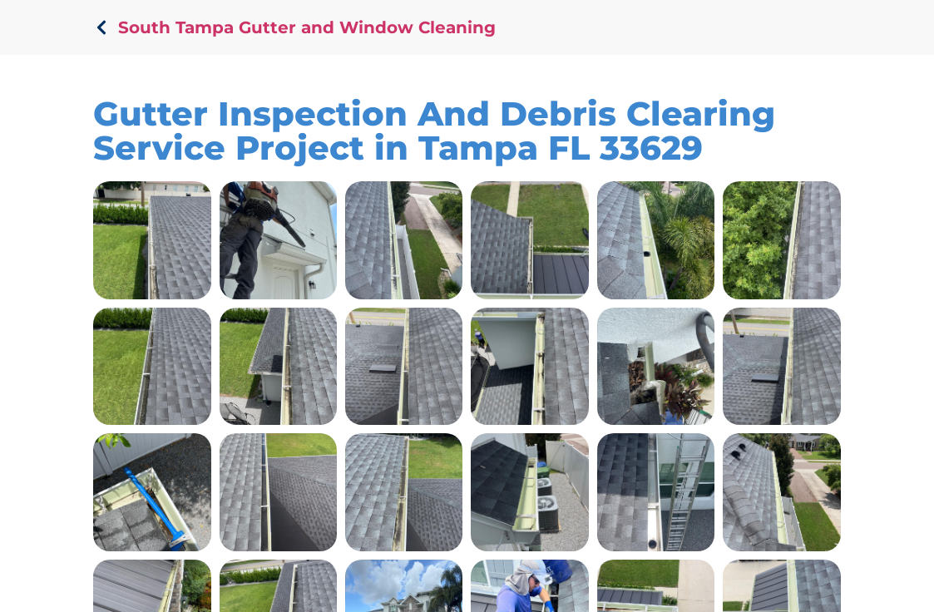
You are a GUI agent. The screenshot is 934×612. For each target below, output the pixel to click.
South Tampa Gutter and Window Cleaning (307, 27)
